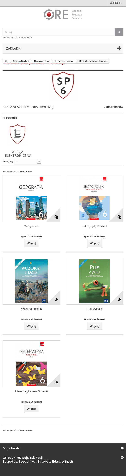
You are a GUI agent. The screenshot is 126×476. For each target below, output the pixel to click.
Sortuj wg (8, 161)
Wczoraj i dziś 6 (31, 308)
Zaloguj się (116, 3)
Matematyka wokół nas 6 (31, 391)
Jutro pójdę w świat (94, 226)
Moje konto (11, 448)
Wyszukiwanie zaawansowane (18, 37)
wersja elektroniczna (18, 154)
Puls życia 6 (94, 308)
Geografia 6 (31, 226)
